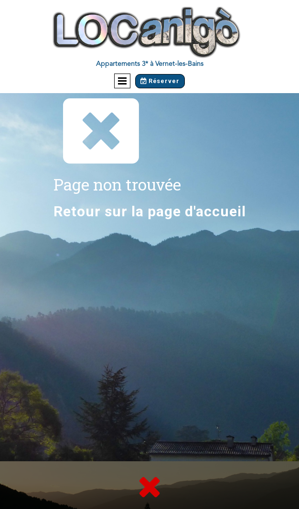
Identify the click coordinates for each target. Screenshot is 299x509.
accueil (221, 211)
